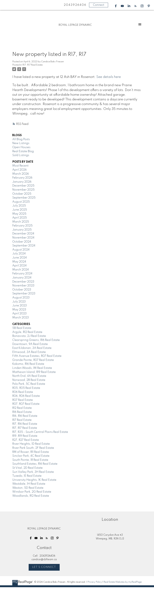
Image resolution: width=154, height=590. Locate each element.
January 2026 (21, 181)
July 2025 (19, 205)
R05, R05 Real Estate (26, 388)
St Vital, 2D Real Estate (27, 468)
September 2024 (23, 245)
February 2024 (22, 273)
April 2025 (19, 217)
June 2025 (19, 209)
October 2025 (21, 193)
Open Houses (21, 147)
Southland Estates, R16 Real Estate (34, 463)
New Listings (20, 143)
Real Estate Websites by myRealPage (123, 582)
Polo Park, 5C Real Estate (28, 384)
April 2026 (19, 169)
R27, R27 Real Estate (25, 440)
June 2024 (19, 257)
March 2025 (20, 221)
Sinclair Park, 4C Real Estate (31, 456)
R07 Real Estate (22, 400)
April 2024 (19, 265)
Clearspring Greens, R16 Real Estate (36, 340)
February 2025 (22, 225)
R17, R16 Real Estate (24, 424)
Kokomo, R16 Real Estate (28, 364)
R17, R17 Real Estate (32, 65)
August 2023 (21, 297)
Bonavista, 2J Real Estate (29, 336)
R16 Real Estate (22, 412)
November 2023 (23, 285)
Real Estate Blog (23, 151)
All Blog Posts (21, 139)
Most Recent (20, 165)
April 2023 (19, 313)
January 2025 (22, 229)
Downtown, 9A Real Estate (30, 344)
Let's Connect (44, 567)
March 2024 (20, 269)
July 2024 (19, 253)
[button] (115, 6)
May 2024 (19, 261)
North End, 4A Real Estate (29, 376)
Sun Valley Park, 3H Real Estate (33, 472)
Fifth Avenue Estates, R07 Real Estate (37, 356)
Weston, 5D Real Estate (27, 488)
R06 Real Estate (22, 392)
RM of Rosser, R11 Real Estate (30, 452)
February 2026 (22, 177)
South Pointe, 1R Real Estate (30, 460)
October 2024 (21, 241)
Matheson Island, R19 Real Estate (34, 372)
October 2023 (21, 289)
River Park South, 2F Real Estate (33, 448)
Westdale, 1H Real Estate (28, 483)
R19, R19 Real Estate (24, 436)
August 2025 (21, 201)
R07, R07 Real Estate (26, 404)
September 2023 (23, 293)
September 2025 (24, 197)
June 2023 (19, 305)
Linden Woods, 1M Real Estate (32, 368)
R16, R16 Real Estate (24, 416)
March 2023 (20, 317)
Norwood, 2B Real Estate (28, 380)
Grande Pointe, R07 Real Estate (33, 360)
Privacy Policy (95, 582)
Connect (98, 5)
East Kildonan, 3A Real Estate (32, 348)
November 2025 (23, 189)
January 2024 (21, 277)
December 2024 (23, 233)
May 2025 (19, 213)
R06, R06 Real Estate (26, 396)
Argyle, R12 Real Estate (27, 332)
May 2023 (19, 309)
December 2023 (23, 281)
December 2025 (23, 185)
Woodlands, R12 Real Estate (30, 495)
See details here (108, 77)
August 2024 (21, 249)
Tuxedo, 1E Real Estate (27, 475)
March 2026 (20, 173)
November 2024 (23, 237)
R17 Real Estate (22, 420)
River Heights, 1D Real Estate (31, 443)
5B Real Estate (21, 328)
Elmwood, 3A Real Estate (29, 352)
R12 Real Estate (22, 408)
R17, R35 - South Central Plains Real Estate (40, 432)
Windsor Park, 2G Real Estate (31, 491)
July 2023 (19, 301)
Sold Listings (20, 155)
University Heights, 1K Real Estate (34, 480)
